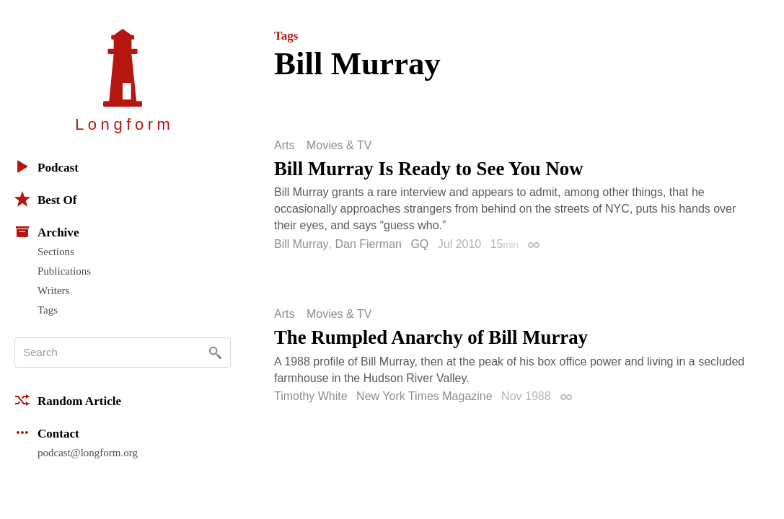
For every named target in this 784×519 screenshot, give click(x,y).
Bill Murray (301, 244)
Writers (53, 290)
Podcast (46, 166)
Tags (48, 310)
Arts (284, 145)
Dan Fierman (368, 244)
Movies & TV (339, 145)
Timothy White (311, 396)
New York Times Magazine (424, 396)
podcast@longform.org (88, 452)
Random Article (67, 400)
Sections (56, 251)
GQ (419, 244)
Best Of (45, 199)
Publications (64, 271)
